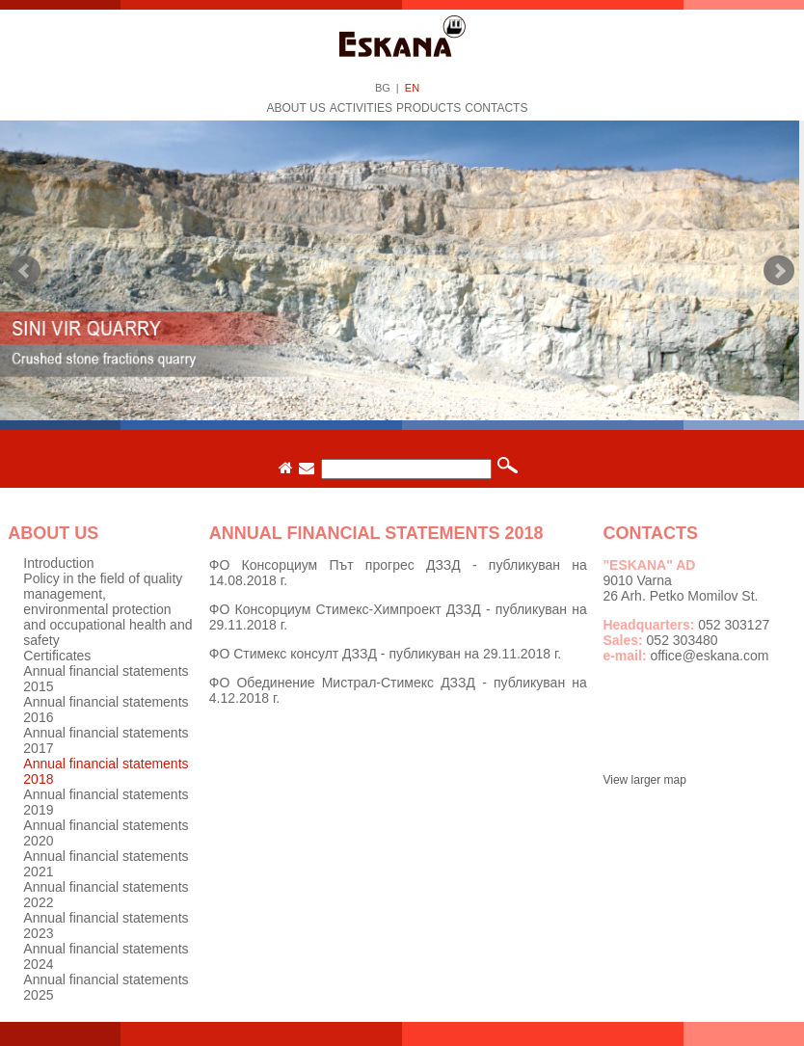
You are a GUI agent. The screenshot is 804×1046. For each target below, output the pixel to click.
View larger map (644, 780)
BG (382, 88)
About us (296, 108)
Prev (25, 270)
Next (779, 270)
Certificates (57, 655)
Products (428, 108)
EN (412, 88)
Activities (361, 108)
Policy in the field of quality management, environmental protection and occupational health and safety (107, 609)
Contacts (496, 108)
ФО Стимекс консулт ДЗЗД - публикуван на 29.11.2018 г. (385, 653)
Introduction (58, 563)
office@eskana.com (709, 655)
